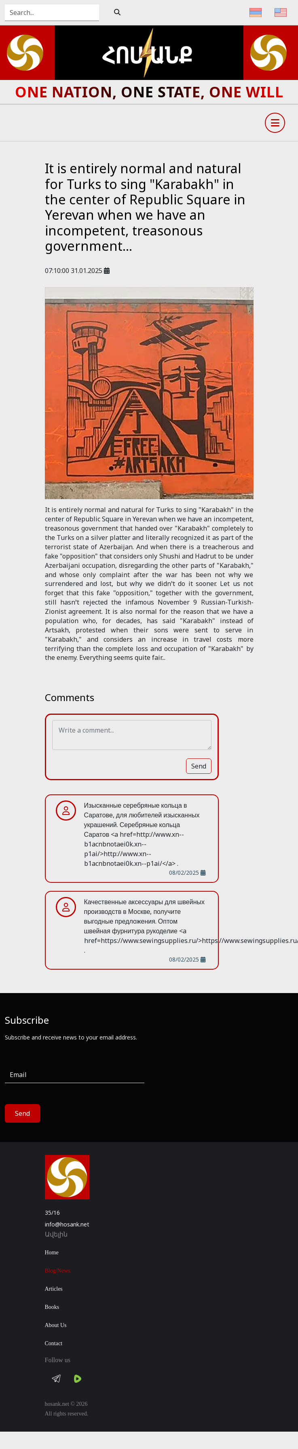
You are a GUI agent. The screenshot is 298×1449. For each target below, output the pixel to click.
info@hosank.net (67, 1224)
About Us (56, 1325)
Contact (54, 1343)
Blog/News (57, 1271)
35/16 (52, 1212)
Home (52, 1253)
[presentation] (215, 1082)
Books (52, 1307)
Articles (54, 1289)
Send (198, 766)
